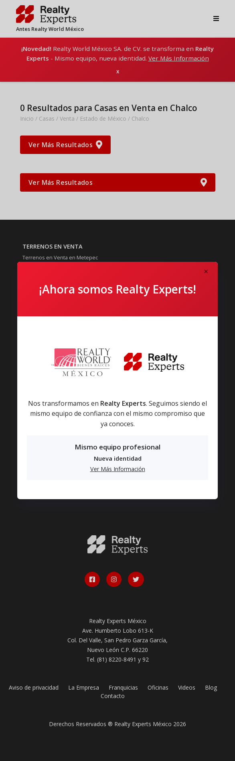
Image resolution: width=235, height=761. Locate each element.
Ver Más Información (117, 469)
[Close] (206, 272)
